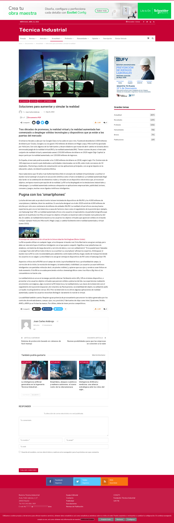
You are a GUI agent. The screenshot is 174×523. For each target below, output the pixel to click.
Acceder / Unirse (133, 22)
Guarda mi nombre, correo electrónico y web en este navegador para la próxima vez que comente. (60, 452)
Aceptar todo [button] (106, 519)
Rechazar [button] (120, 519)
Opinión (95, 38)
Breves (116, 135)
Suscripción (107, 38)
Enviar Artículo (120, 38)
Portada (23, 38)
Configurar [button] (131, 519)
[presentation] (37, 461)
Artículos (43, 38)
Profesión (68, 38)
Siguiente (35, 395)
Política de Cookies (87, 519)
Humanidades (82, 38)
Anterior (26, 395)
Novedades (118, 120)
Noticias (33, 101)
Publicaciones (119, 140)
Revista (32, 38)
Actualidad (56, 38)
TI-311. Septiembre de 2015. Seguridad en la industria (47, 101)
